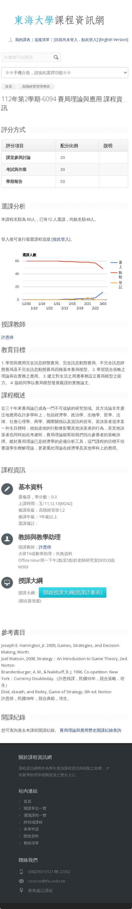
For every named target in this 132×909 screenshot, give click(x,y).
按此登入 (61, 239)
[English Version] (113, 39)
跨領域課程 (33, 822)
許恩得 (7, 337)
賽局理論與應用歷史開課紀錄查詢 (90, 730)
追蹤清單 (42, 39)
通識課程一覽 (35, 815)
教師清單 (31, 843)
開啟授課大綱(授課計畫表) (72, 592)
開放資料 (31, 836)
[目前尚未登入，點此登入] (76, 39)
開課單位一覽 (35, 808)
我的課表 (22, 39)
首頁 (27, 801)
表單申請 (31, 829)
